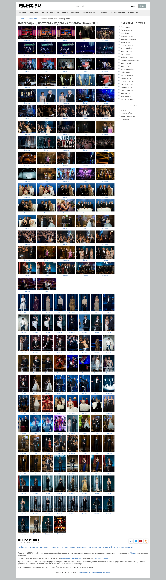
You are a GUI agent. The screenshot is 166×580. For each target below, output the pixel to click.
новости (23, 13)
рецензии (34, 13)
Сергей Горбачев (101, 558)
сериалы (55, 547)
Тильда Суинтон (127, 45)
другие (123, 110)
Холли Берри (126, 78)
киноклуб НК (89, 13)
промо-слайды (126, 113)
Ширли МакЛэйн (127, 99)
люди (72, 547)
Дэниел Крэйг (126, 63)
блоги (64, 547)
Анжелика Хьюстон (128, 39)
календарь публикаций (100, 547)
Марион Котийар (127, 69)
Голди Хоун (125, 42)
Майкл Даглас (126, 96)
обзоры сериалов (50, 13)
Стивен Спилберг (127, 81)
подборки (82, 547)
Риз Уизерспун (126, 30)
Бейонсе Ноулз (127, 57)
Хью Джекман (126, 54)
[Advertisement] (134, 157)
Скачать (27, 40)
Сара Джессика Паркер (130, 60)
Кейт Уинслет (126, 27)
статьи (65, 13)
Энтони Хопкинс (127, 84)
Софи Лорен (126, 72)
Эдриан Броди (126, 87)
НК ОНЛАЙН (103, 13)
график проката (118, 13)
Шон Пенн (125, 33)
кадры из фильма (128, 116)
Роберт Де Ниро (127, 90)
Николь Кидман (127, 75)
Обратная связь (83, 572)
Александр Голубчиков (71, 558)
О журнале (133, 13)
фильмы (44, 547)
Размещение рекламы (101, 572)
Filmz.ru (133, 553)
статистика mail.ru (123, 547)
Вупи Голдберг (126, 48)
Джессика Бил (126, 51)
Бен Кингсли (125, 93)
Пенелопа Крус (127, 36)
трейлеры (75, 13)
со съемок (125, 119)
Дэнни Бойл (125, 66)
